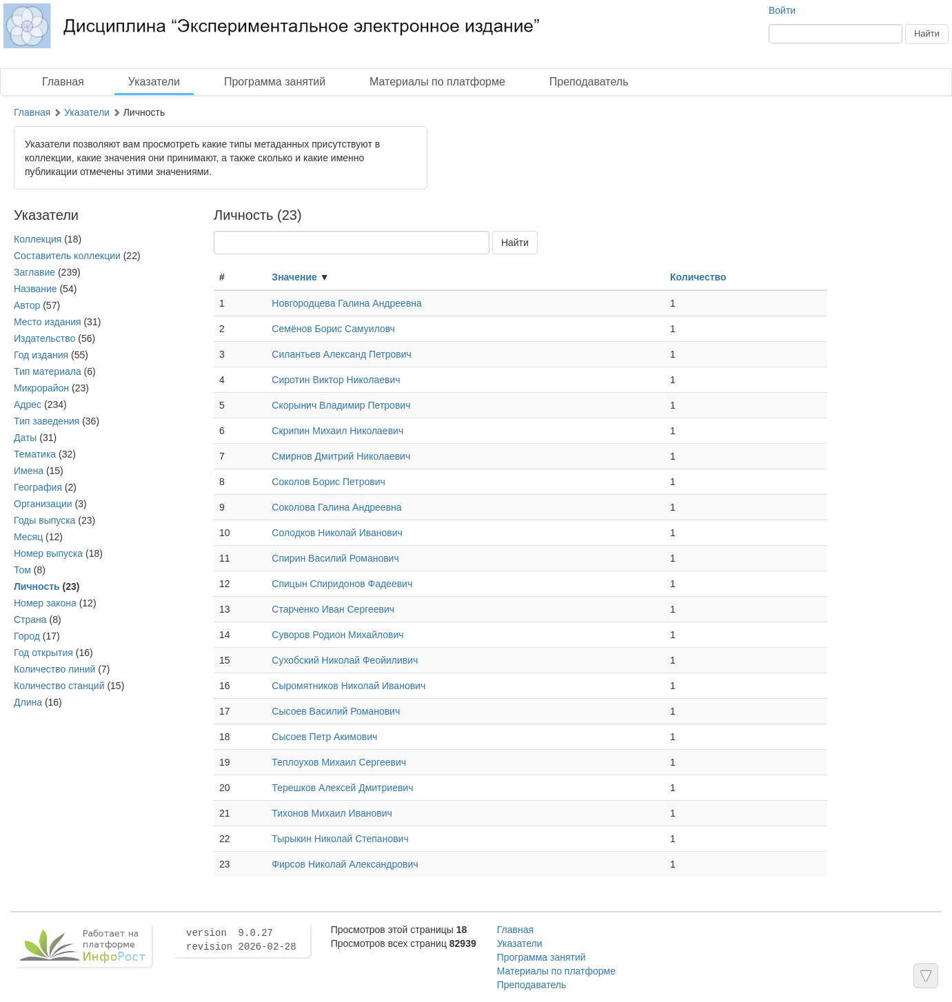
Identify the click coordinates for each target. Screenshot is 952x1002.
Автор (27, 305)
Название (35, 288)
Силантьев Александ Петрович (342, 354)
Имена (28, 470)
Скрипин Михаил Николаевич (337, 430)
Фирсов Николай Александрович (345, 864)
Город (27, 636)
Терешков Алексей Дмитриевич (342, 787)
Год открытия (43, 652)
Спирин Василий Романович (335, 558)
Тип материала (47, 371)
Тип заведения (46, 421)
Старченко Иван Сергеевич (333, 609)
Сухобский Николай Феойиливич (345, 660)
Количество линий (54, 669)
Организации (43, 503)
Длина (28, 702)
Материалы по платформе (437, 82)
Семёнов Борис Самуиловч (333, 328)
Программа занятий (274, 82)
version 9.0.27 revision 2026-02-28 (241, 940)
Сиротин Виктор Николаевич (336, 379)
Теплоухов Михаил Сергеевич (339, 762)
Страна (30, 619)
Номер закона (45, 603)
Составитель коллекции (67, 255)
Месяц (28, 536)
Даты (25, 437)
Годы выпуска (44, 520)
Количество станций (59, 685)
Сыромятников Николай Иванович (348, 685)
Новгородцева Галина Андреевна (347, 303)
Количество (698, 277)
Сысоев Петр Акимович (324, 736)
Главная (63, 82)
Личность (37, 586)
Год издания (41, 354)
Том (22, 569)
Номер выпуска (48, 553)
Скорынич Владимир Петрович (341, 405)
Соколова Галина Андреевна (336, 507)
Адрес (27, 404)
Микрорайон (41, 387)
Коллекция (37, 239)
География (38, 487)
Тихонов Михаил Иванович (332, 813)
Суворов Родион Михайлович (337, 634)
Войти (782, 10)
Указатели (154, 82)
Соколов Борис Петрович (328, 481)
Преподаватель (589, 82)
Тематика (35, 454)
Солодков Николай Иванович (337, 532)
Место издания (47, 321)
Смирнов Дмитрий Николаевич (341, 456)
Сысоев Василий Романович (336, 711)
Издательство (44, 338)
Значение (294, 277)
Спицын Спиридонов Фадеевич (342, 583)
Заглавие (34, 272)
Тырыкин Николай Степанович (340, 838)
